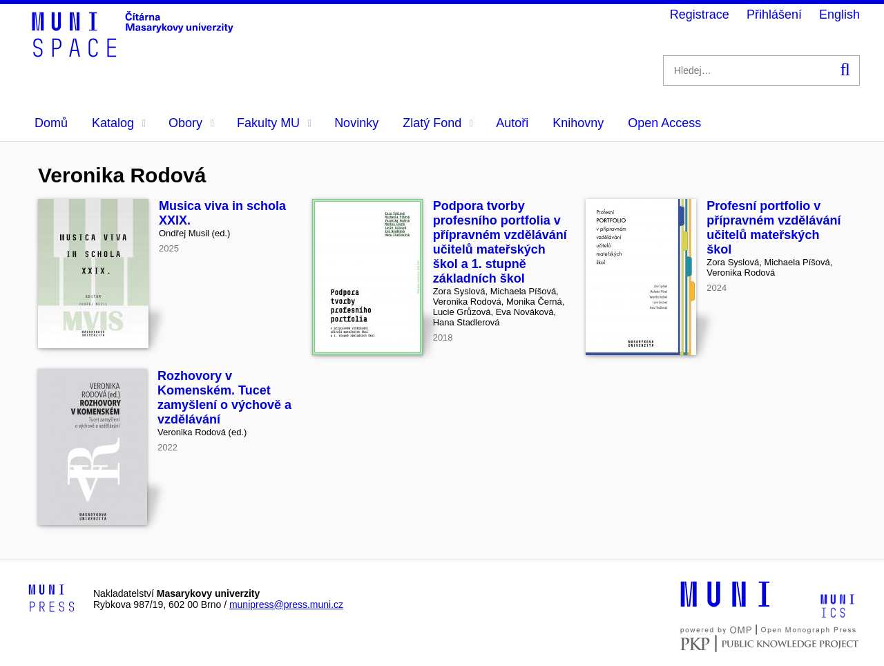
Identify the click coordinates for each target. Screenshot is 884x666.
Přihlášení (774, 14)
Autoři (512, 123)
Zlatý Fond (438, 123)
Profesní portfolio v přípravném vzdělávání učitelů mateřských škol (773, 227)
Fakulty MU (274, 123)
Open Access (664, 123)
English (839, 14)
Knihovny (578, 123)
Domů (51, 123)
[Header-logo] (134, 52)
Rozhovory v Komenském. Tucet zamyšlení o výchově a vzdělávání (224, 397)
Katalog (119, 123)
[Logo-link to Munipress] (51, 599)
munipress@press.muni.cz (286, 604)
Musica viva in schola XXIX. (222, 213)
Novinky (356, 123)
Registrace (699, 14)
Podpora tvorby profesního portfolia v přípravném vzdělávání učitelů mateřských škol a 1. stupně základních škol (500, 242)
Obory (191, 123)
